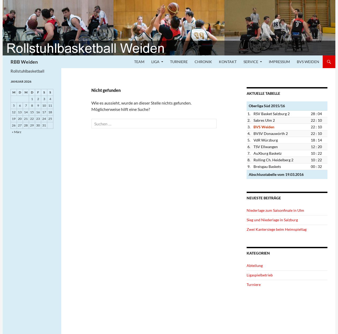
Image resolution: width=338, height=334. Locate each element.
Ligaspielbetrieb (260, 275)
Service (250, 61)
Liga (155, 61)
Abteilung (255, 265)
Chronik (203, 61)
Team (139, 61)
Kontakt (228, 61)
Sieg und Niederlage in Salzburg (272, 220)
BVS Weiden (308, 61)
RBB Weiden (24, 62)
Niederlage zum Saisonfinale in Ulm (275, 210)
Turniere (179, 61)
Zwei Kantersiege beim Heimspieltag (277, 229)
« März (16, 132)
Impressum (279, 61)
